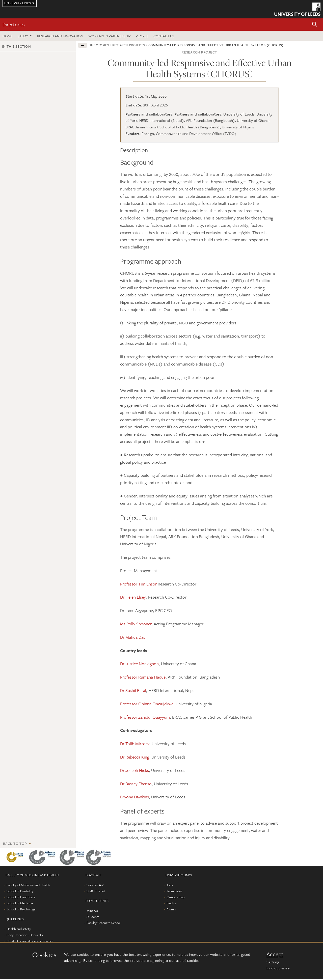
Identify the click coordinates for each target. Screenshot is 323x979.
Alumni (171, 909)
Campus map (175, 897)
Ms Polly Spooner (135, 624)
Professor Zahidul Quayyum (145, 717)
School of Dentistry (20, 890)
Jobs (169, 884)
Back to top (15, 843)
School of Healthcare (21, 897)
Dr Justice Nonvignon (139, 663)
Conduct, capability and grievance (30, 940)
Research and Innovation (60, 36)
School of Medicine (20, 903)
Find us (171, 903)
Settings (272, 962)
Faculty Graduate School (104, 922)
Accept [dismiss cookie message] (274, 954)
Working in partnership (109, 36)
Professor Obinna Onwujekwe (146, 704)
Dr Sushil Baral (133, 690)
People (142, 36)
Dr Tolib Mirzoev (134, 743)
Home (8, 36)
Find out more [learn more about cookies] (278, 968)
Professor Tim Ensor (138, 584)
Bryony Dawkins (134, 797)
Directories (14, 24)
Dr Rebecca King (134, 757)
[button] (314, 24)
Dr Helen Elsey (133, 597)
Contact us (163, 36)
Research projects (128, 45)
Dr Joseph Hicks (134, 770)
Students (93, 916)
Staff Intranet (96, 890)
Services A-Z (95, 884)
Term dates (174, 890)
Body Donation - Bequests (25, 934)
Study (23, 36)
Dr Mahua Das (132, 637)
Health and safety (19, 928)
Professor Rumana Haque (143, 677)
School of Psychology (21, 909)
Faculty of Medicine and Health (28, 884)
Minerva (92, 910)
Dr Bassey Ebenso (136, 783)
